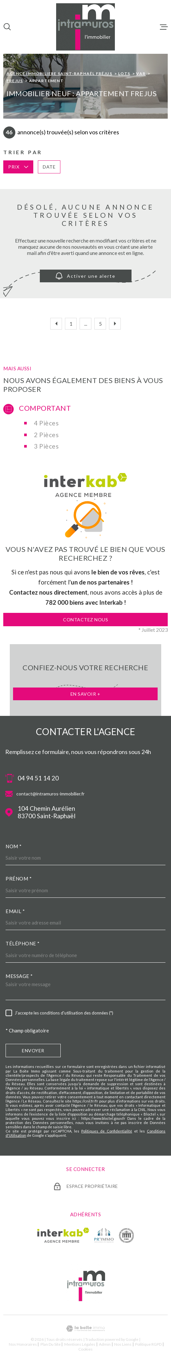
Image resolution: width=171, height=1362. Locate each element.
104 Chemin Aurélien (46, 812)
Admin (105, 1344)
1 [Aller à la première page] (71, 324)
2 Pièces (46, 434)
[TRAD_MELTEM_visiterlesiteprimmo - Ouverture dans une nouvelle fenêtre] (104, 1235)
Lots (124, 73)
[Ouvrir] (7, 27)
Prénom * (19, 878)
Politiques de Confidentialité (106, 1131)
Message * (19, 976)
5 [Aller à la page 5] (100, 324)
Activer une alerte (86, 276)
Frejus (15, 80)
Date (49, 167)
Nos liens (123, 1344)
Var (141, 73)
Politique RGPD (148, 1344)
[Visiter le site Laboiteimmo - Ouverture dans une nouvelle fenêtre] (85, 1328)
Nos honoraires (23, 1344)
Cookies (85, 1349)
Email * (15, 911)
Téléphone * (23, 943)
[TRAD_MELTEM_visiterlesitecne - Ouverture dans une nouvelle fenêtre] (126, 1235)
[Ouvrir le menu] (164, 27)
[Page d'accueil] (85, 27)
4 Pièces (46, 423)
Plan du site (50, 1344)
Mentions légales (79, 1344)
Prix (18, 167)
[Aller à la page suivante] (115, 324)
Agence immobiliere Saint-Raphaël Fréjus (59, 73)
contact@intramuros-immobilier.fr (50, 793)
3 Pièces (46, 446)
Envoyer (33, 1050)
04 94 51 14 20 (38, 778)
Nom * (14, 846)
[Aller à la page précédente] (56, 324)
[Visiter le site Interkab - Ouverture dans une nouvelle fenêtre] (63, 1235)
